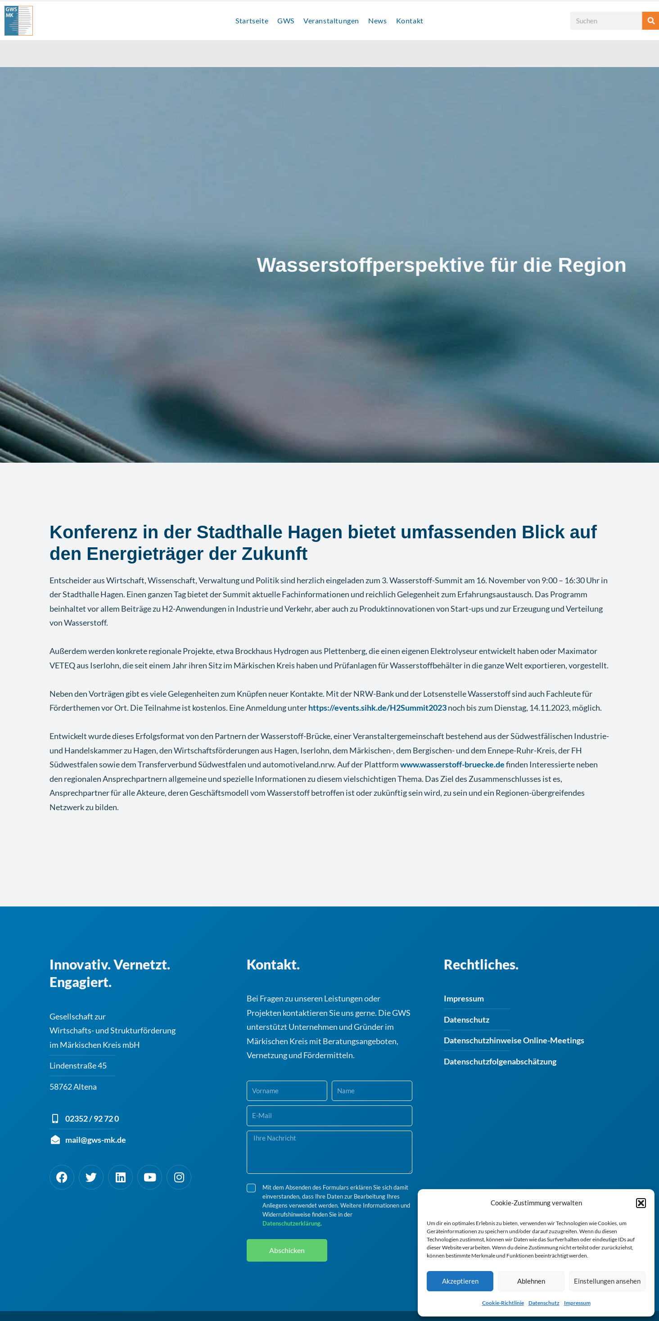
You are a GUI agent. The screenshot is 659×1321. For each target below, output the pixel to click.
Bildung (279, 53)
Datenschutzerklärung (291, 1213)
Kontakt (410, 20)
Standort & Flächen (225, 53)
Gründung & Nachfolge (517, 53)
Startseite (251, 20)
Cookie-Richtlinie (503, 1302)
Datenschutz (544, 1302)
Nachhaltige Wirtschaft (340, 53)
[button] (640, 1203)
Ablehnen (531, 1281)
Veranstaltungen (331, 20)
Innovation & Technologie (143, 53)
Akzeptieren (460, 1281)
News (377, 20)
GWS (285, 20)
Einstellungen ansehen (607, 1281)
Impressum (577, 1302)
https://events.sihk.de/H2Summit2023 (377, 698)
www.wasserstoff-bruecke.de (452, 754)
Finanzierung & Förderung (429, 53)
